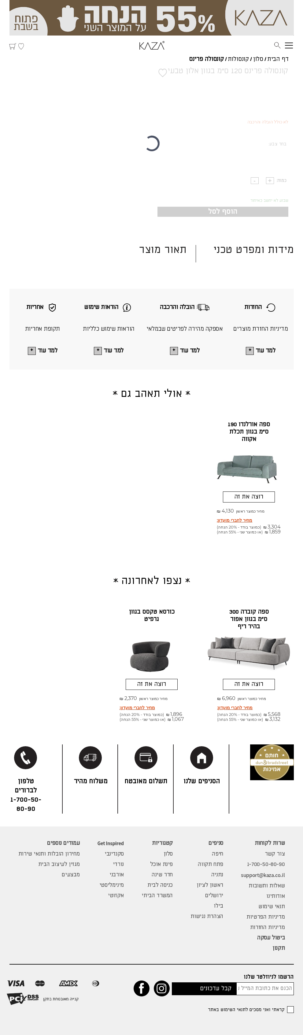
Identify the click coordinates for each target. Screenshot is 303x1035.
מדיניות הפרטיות (265, 917)
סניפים (216, 843)
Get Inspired (111, 843)
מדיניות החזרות (267, 927)
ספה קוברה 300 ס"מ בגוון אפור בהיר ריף (249, 619)
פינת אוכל (161, 864)
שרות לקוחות (270, 843)
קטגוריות (162, 843)
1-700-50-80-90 (266, 864)
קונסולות (238, 59)
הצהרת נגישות (206, 916)
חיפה (217, 854)
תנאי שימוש (271, 907)
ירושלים (214, 896)
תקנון (278, 948)
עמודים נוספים (63, 843)
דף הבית (278, 59)
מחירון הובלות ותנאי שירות (49, 854)
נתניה (217, 875)
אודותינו (275, 896)
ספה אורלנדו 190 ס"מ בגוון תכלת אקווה (249, 431)
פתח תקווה (210, 864)
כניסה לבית (160, 885)
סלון (258, 59)
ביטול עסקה (271, 938)
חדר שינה (162, 875)
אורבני (116, 875)
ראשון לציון (210, 885)
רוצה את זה (248, 497)
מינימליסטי (111, 885)
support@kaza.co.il (263, 875)
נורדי (118, 864)
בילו (218, 906)
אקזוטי (116, 896)
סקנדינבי (114, 854)
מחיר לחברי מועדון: (234, 520)
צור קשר (275, 854)
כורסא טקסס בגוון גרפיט (152, 616)
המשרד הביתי (157, 896)
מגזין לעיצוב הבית (59, 864)
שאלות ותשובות (267, 886)
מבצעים (70, 875)
